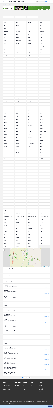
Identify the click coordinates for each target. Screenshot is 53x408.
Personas (24, 385)
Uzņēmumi (10, 1)
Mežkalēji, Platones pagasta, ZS (9, 330)
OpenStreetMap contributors (47, 266)
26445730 (5, 343)
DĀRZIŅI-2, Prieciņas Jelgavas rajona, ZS (11, 340)
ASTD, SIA (5, 302)
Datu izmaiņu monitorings (6, 389)
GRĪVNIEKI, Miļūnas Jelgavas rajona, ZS (11, 372)
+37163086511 (6, 271)
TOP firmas (24, 389)
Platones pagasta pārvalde (9, 268)
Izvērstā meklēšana (26, 388)
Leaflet (43, 266)
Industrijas (18, 1)
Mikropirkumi (17, 386)
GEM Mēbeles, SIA (7, 309)
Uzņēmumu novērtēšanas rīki (7, 388)
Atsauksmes (41, 389)
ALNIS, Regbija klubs (7, 362)
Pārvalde (14, 1)
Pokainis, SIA (6, 285)
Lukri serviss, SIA (7, 314)
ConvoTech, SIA (6, 352)
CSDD (32, 385)
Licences (40, 386)
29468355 (5, 305)
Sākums (4, 4)
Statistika (40, 385)
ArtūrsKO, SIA (6, 290)
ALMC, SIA (5, 325)
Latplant (5, 357)
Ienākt (47, 1)
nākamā (29, 377)
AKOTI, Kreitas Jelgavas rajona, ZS (10, 347)
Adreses (7, 4)
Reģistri (22, 1)
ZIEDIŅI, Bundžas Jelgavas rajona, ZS (10, 367)
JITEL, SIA (5, 319)
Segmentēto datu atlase (6, 386)
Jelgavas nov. (11, 4)
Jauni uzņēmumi (33, 386)
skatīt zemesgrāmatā (46, 282)
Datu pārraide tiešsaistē (6, 385)
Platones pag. (15, 4)
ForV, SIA (5, 296)
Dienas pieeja (17, 385)
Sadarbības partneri (42, 388)
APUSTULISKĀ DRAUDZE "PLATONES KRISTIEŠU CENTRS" (14, 280)
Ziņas (32, 388)
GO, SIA (5, 335)
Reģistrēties (16, 388)
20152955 (5, 292)
